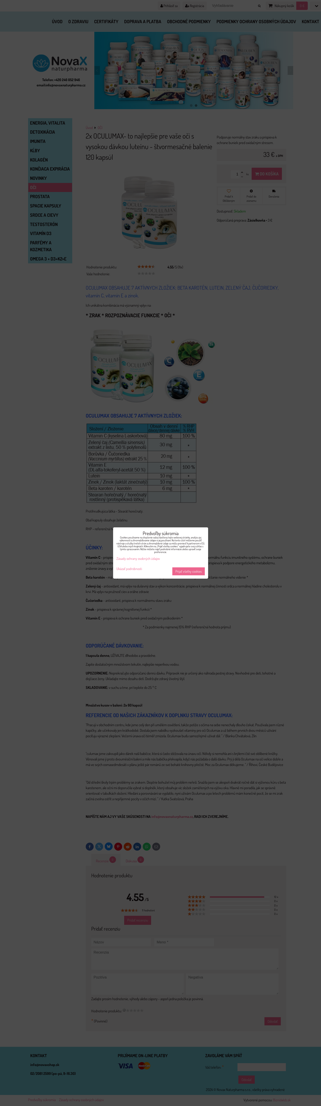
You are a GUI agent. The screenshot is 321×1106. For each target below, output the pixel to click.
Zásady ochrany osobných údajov (138, 558)
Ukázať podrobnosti (129, 569)
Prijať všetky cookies (188, 571)
